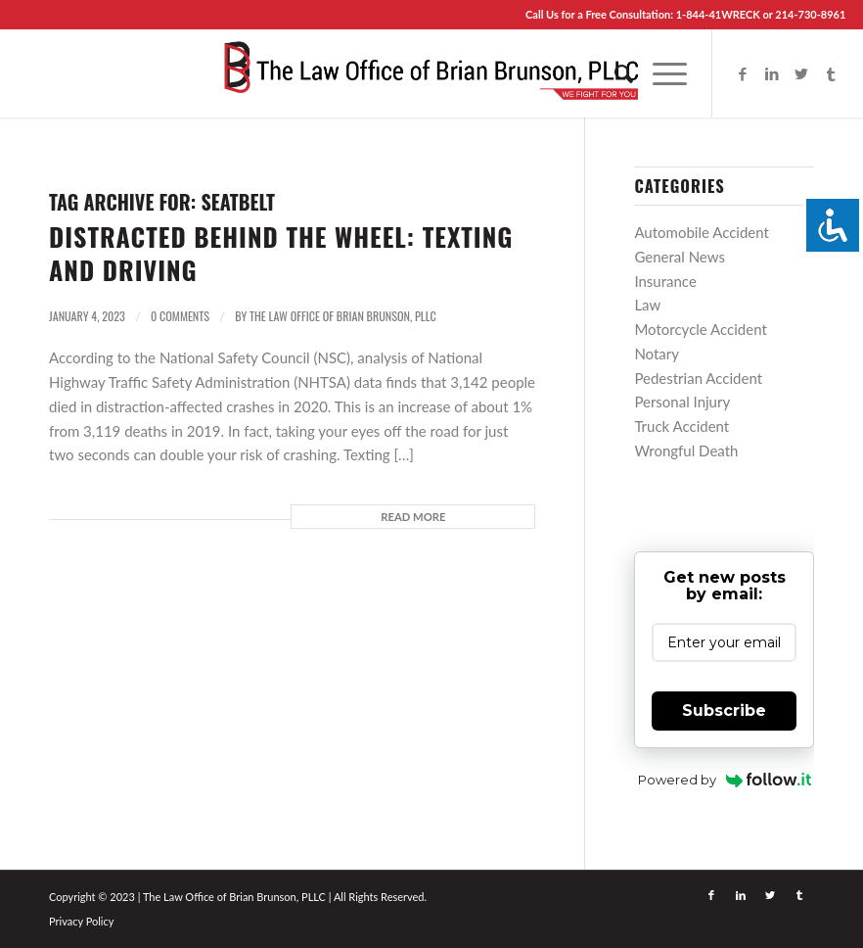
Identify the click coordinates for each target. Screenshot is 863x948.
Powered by (724, 779)
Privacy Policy (81, 921)
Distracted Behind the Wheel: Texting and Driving (281, 253)
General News (679, 256)
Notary (656, 353)
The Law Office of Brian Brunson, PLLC (343, 316)
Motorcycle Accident (700, 329)
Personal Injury (682, 401)
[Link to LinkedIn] (772, 73)
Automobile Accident (701, 232)
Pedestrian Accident (698, 378)
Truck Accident (681, 426)
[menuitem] (614, 73)
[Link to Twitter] (801, 73)
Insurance (665, 281)
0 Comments (180, 316)
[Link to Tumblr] (830, 73)
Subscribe (724, 710)
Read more (413, 516)
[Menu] (660, 73)
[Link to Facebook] (742, 73)
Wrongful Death (686, 450)
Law (647, 304)
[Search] (614, 73)
